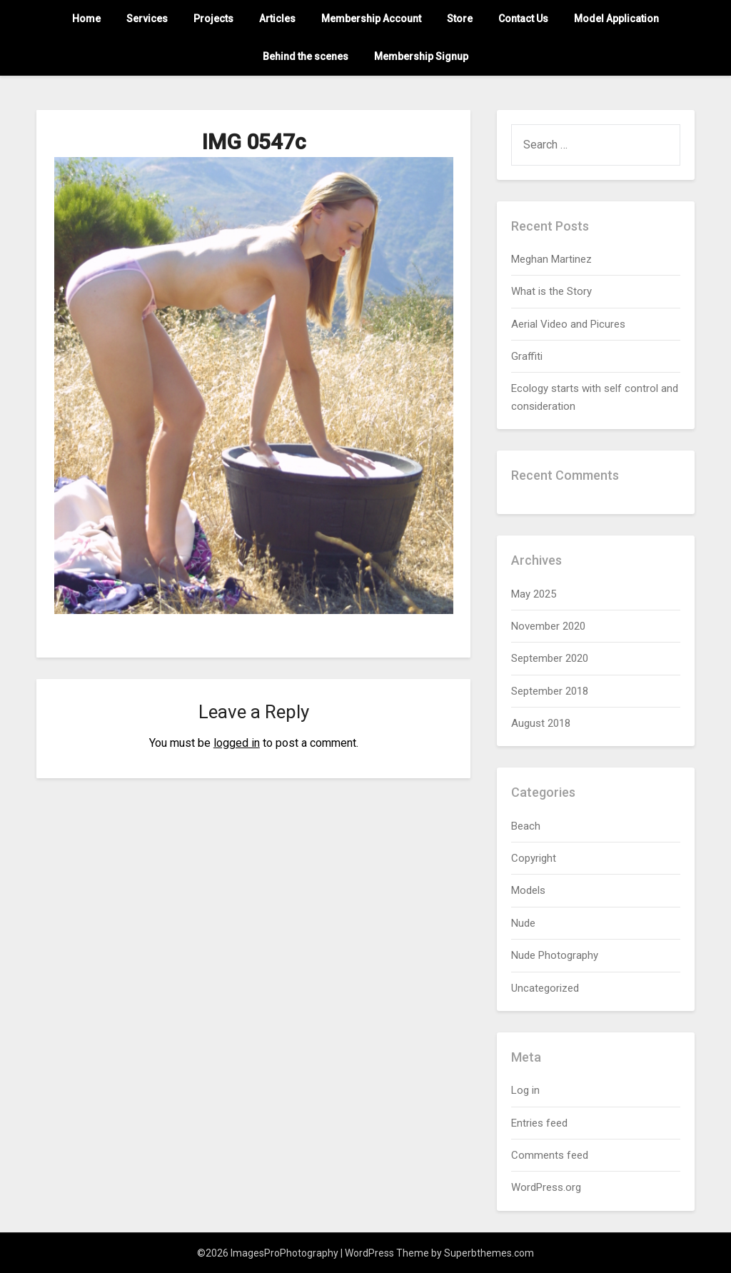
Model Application (616, 18)
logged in (236, 743)
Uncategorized (545, 988)
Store (460, 18)
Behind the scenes (305, 56)
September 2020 (549, 658)
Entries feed (539, 1123)
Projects (213, 18)
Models (528, 890)
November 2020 (548, 626)
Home (86, 18)
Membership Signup (421, 56)
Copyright (533, 858)
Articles (277, 18)
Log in (525, 1090)
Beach (525, 826)
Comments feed (549, 1155)
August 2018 (540, 723)
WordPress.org (546, 1187)
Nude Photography (554, 955)
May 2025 (533, 594)
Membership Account (371, 18)
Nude (523, 923)
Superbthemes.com (489, 1253)
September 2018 (549, 691)
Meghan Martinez (551, 259)
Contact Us (523, 18)
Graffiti (527, 356)
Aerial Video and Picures (568, 324)
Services (147, 18)
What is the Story (551, 291)
